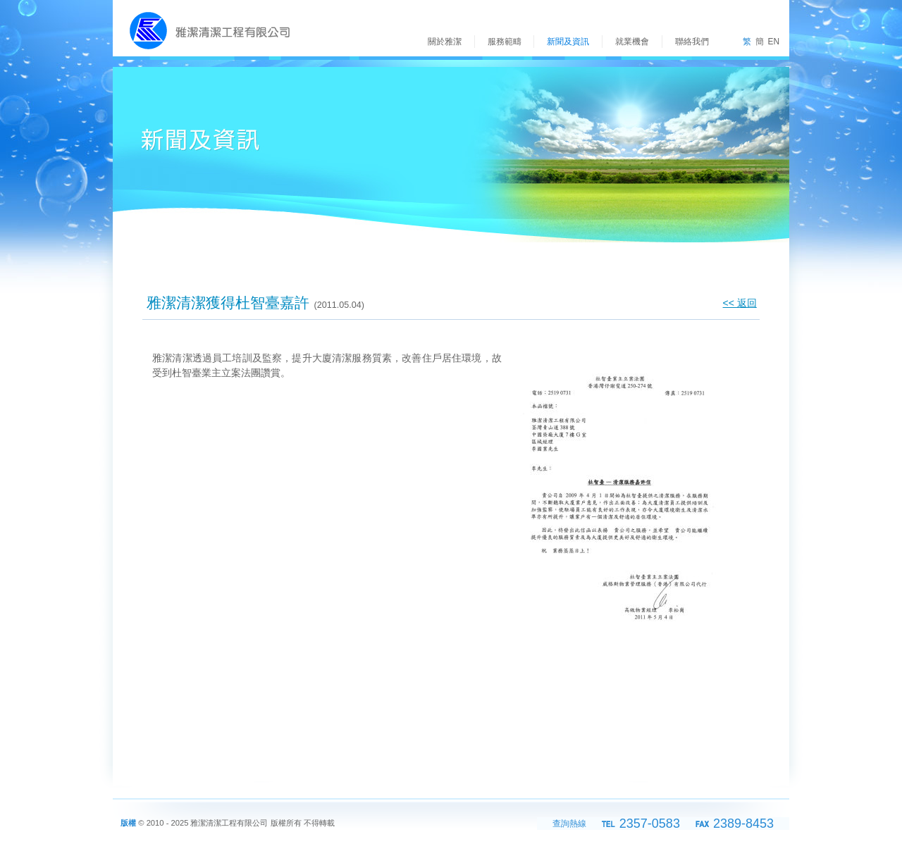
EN (773, 41)
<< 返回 (740, 303)
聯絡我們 (692, 41)
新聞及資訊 (568, 41)
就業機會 (632, 41)
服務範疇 (504, 41)
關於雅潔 (445, 41)
